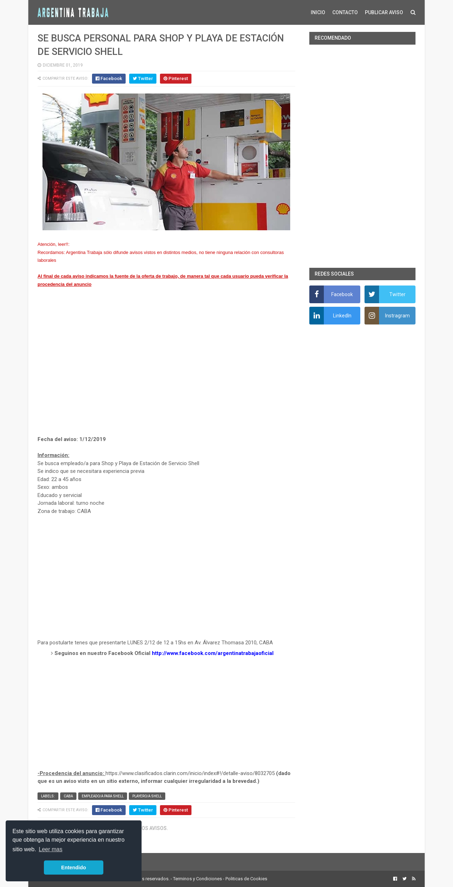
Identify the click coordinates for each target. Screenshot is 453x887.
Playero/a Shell (147, 796)
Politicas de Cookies (246, 878)
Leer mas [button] (51, 849)
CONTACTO (345, 12)
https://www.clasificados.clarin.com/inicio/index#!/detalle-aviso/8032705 (190, 773)
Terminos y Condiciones (197, 878)
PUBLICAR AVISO (384, 12)
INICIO (318, 12)
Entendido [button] (73, 867)
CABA (68, 796)
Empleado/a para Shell (103, 796)
